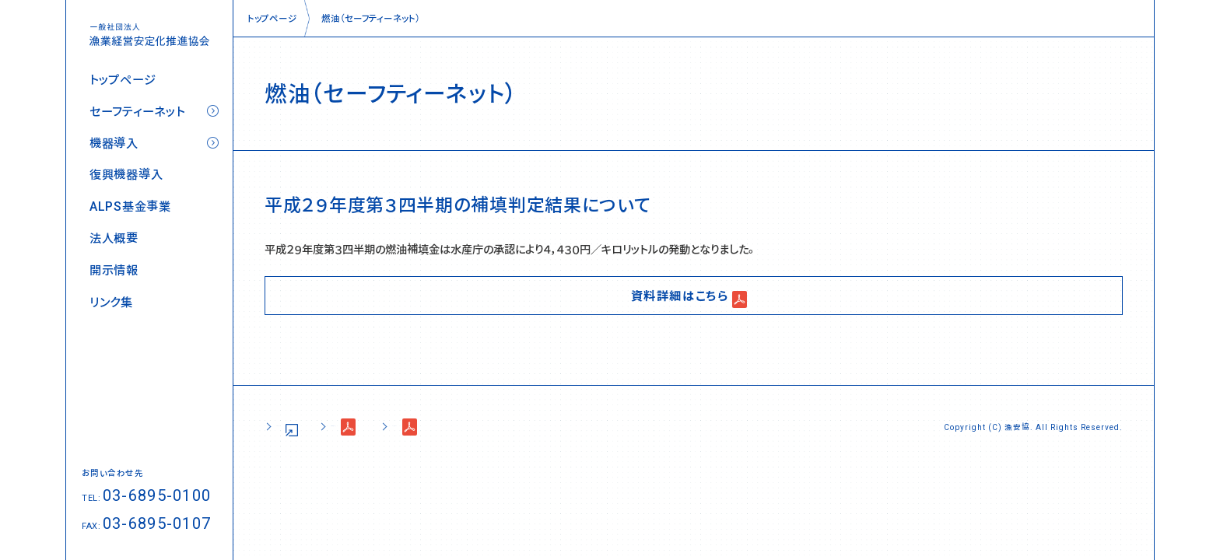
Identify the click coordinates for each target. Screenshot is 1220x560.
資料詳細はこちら (680, 294)
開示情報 (113, 270)
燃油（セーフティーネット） (370, 18)
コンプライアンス (567, 426)
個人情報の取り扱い (432, 426)
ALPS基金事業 (130, 206)
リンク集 (111, 302)
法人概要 (113, 238)
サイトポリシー (307, 426)
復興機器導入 (126, 174)
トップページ (122, 79)
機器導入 (113, 143)
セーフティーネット (136, 111)
